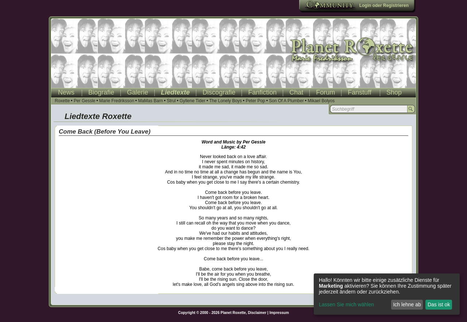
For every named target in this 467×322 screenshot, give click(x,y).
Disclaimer (257, 313)
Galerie (137, 92)
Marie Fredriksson (116, 100)
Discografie (218, 92)
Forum (325, 92)
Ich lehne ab (407, 304)
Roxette (62, 100)
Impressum (279, 313)
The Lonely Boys (225, 100)
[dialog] (387, 294)
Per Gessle (84, 100)
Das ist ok (439, 304)
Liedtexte (175, 92)
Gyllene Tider (192, 100)
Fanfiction (262, 92)
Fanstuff (359, 92)
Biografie (101, 92)
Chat (296, 92)
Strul (171, 100)
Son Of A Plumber (286, 100)
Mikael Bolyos (321, 100)
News (66, 92)
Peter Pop (255, 100)
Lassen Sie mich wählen (346, 304)
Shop (394, 92)
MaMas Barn (150, 100)
